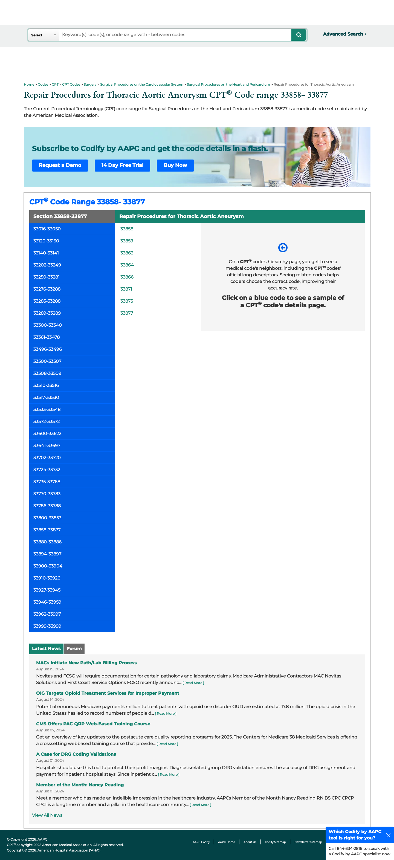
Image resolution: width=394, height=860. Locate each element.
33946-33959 (47, 602)
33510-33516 (46, 385)
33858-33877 (46, 529)
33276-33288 (46, 289)
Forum (74, 648)
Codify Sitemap (275, 842)
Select (36, 35)
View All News (47, 815)
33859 (126, 241)
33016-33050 (47, 228)
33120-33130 (46, 241)
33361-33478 (46, 337)
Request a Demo (60, 165)
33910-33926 (46, 578)
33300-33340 (47, 325)
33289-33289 (47, 313)
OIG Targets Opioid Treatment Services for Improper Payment (107, 693)
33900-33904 (47, 566)
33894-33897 (47, 554)
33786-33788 (47, 505)
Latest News (46, 648)
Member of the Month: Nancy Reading (80, 784)
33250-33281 (46, 277)
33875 (126, 301)
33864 (127, 265)
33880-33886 (47, 542)
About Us (250, 842)
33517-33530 (46, 397)
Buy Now (175, 165)
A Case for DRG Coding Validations (76, 754)
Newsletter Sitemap (308, 842)
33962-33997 (47, 614)
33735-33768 (46, 481)
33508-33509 (47, 373)
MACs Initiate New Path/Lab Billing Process (86, 662)
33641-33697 (46, 445)
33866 (127, 277)
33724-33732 (46, 469)
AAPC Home (226, 842)
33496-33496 (47, 349)
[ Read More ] (193, 683)
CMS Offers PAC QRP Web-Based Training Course (93, 723)
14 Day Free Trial (122, 165)
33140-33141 (46, 253)
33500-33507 (47, 361)
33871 (126, 289)
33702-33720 (47, 457)
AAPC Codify (201, 842)
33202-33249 (47, 265)
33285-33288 (46, 301)
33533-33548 (46, 409)
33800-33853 (47, 517)
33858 (126, 228)
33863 (126, 253)
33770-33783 (46, 493)
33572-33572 (46, 421)
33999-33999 (47, 626)
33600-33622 (47, 433)
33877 (126, 313)
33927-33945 (46, 590)
